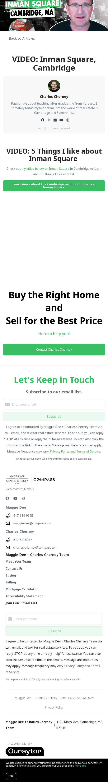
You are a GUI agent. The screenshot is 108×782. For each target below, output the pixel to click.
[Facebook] (7, 498)
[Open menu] (103, 7)
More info (80, 765)
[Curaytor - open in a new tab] (25, 755)
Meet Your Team (18, 561)
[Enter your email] (58, 404)
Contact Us (14, 568)
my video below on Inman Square (45, 168)
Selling (11, 582)
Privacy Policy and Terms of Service (75, 451)
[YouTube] (15, 498)
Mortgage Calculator (22, 589)
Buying (11, 575)
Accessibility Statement (24, 596)
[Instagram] (23, 498)
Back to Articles (22, 38)
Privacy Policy (54, 707)
